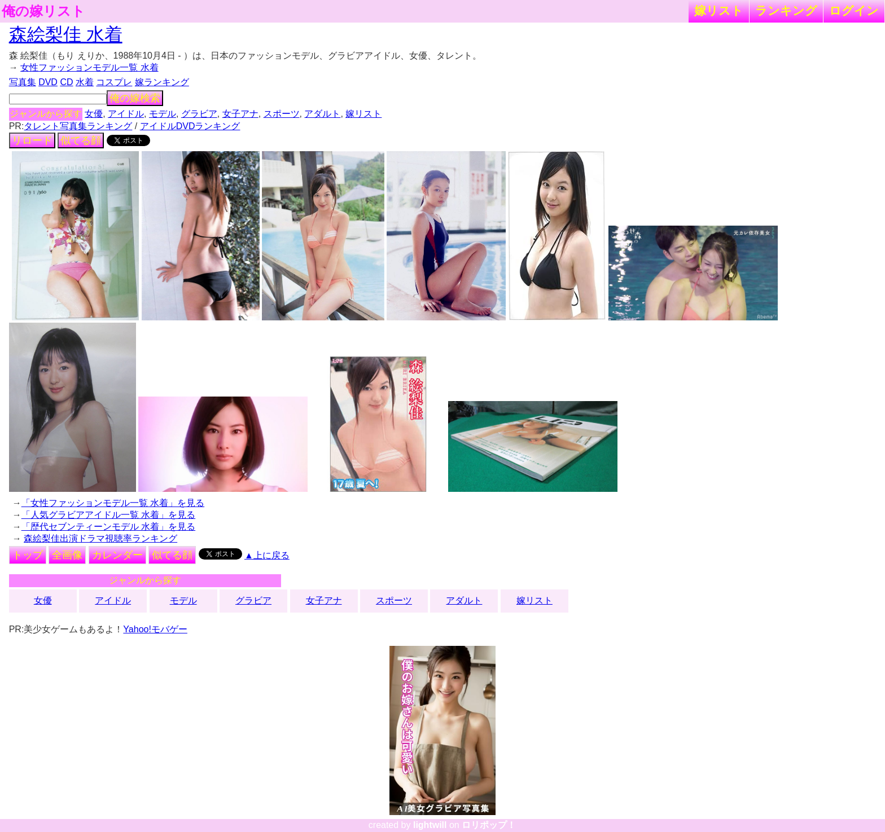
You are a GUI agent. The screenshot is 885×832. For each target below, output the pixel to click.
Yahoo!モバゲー (155, 629)
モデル (162, 113)
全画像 (67, 555)
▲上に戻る (267, 555)
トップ (27, 555)
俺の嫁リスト (43, 11)
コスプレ (114, 82)
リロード (32, 140)
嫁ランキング (162, 82)
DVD (48, 82)
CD (66, 82)
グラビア (199, 113)
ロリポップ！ (489, 825)
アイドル (126, 113)
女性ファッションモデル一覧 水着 (89, 67)
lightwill (430, 825)
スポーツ (282, 113)
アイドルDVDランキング (190, 126)
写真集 (22, 82)
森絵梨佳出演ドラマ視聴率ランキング (100, 538)
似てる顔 (80, 140)
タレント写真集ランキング (78, 126)
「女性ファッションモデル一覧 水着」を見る (112, 503)
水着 (85, 82)
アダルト (322, 113)
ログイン (854, 10)
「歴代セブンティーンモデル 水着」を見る (108, 526)
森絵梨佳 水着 (65, 34)
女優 (94, 113)
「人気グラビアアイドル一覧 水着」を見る (108, 515)
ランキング (786, 10)
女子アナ (240, 113)
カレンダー (117, 555)
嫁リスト (718, 10)
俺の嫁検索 (134, 98)
